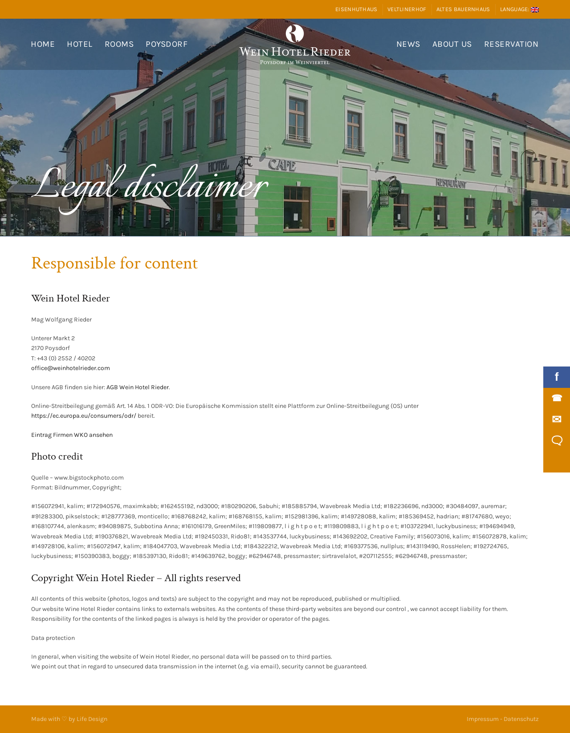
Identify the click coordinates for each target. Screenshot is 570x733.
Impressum (483, 719)
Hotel (80, 44)
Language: (519, 9)
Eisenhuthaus (356, 9)
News (408, 44)
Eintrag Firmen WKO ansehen (72, 435)
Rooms (119, 44)
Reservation (511, 44)
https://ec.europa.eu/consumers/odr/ (83, 415)
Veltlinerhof (407, 9)
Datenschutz (521, 719)
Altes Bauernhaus (463, 9)
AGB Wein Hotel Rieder (137, 387)
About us (452, 44)
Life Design (92, 719)
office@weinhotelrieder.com (70, 368)
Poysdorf (166, 44)
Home (43, 44)
